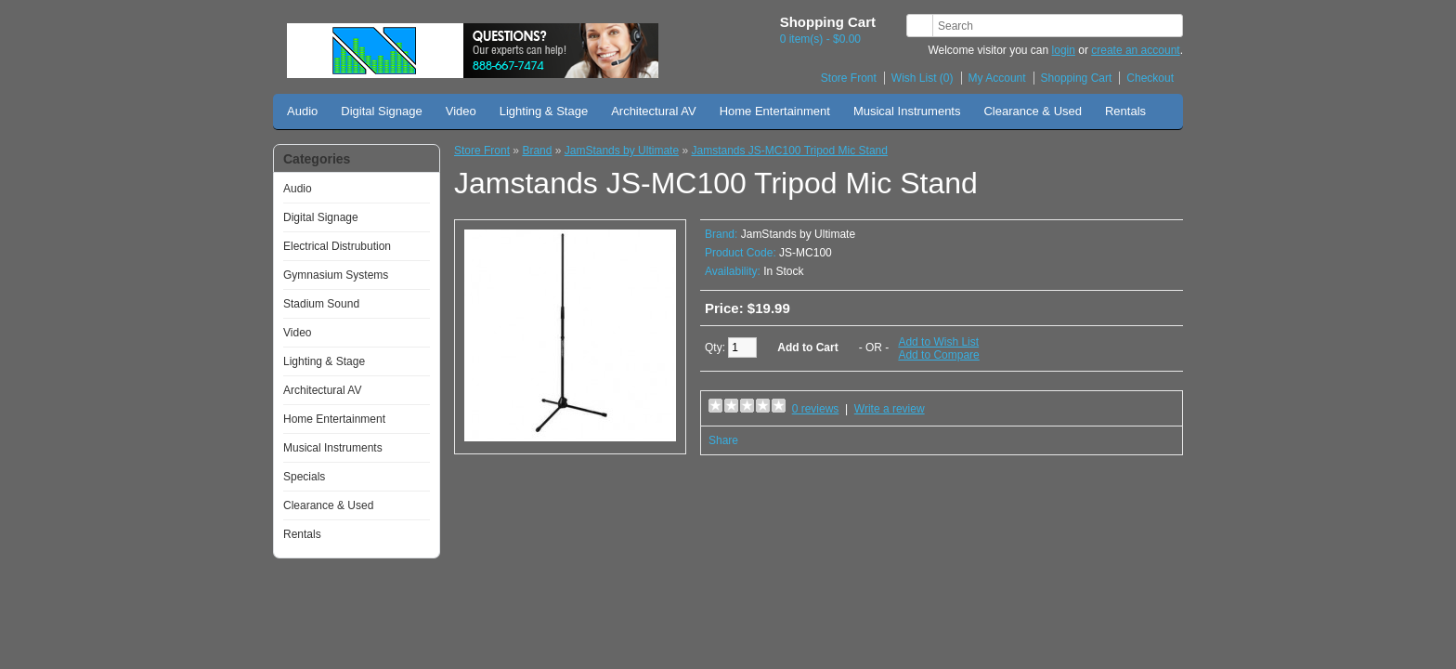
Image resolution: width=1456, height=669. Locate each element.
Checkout (1150, 78)
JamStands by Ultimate (622, 150)
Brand (537, 150)
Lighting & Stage (544, 111)
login (1063, 50)
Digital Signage (381, 111)
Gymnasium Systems (335, 275)
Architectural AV (653, 111)
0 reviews (815, 408)
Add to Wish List (938, 341)
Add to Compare (938, 354)
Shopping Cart (1076, 78)
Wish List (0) (922, 78)
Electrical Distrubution (337, 246)
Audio (302, 111)
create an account (1135, 50)
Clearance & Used (1032, 111)
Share (723, 440)
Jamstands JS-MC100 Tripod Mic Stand (789, 150)
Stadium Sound (321, 303)
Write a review (889, 408)
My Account (997, 78)
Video (461, 111)
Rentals (1125, 111)
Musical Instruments (907, 111)
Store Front (849, 78)
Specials (304, 476)
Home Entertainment (775, 111)
